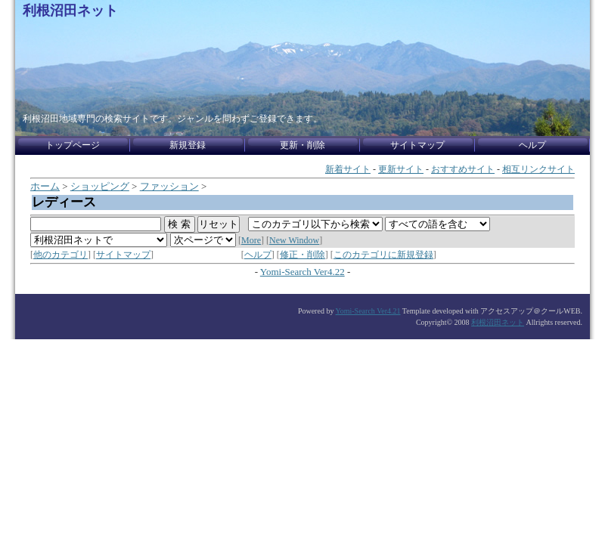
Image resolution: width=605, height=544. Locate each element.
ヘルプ (257, 254)
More (251, 240)
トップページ (72, 145)
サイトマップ (123, 254)
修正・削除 (302, 254)
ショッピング (99, 186)
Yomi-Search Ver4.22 (302, 271)
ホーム (45, 186)
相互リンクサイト (538, 169)
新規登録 (187, 145)
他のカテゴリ (60, 254)
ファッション (169, 186)
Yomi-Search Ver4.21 (368, 311)
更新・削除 (302, 145)
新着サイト (348, 169)
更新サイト (401, 169)
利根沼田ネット (70, 11)
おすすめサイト (463, 169)
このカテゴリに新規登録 (383, 254)
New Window (294, 240)
